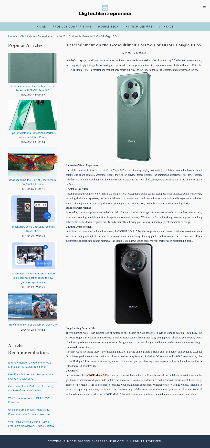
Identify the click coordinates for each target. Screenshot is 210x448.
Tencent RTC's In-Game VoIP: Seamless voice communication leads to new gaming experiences (32, 278)
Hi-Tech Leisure (139, 26)
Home (41, 26)
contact (166, 26)
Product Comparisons (72, 26)
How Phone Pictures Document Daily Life (33, 325)
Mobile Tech (108, 26)
